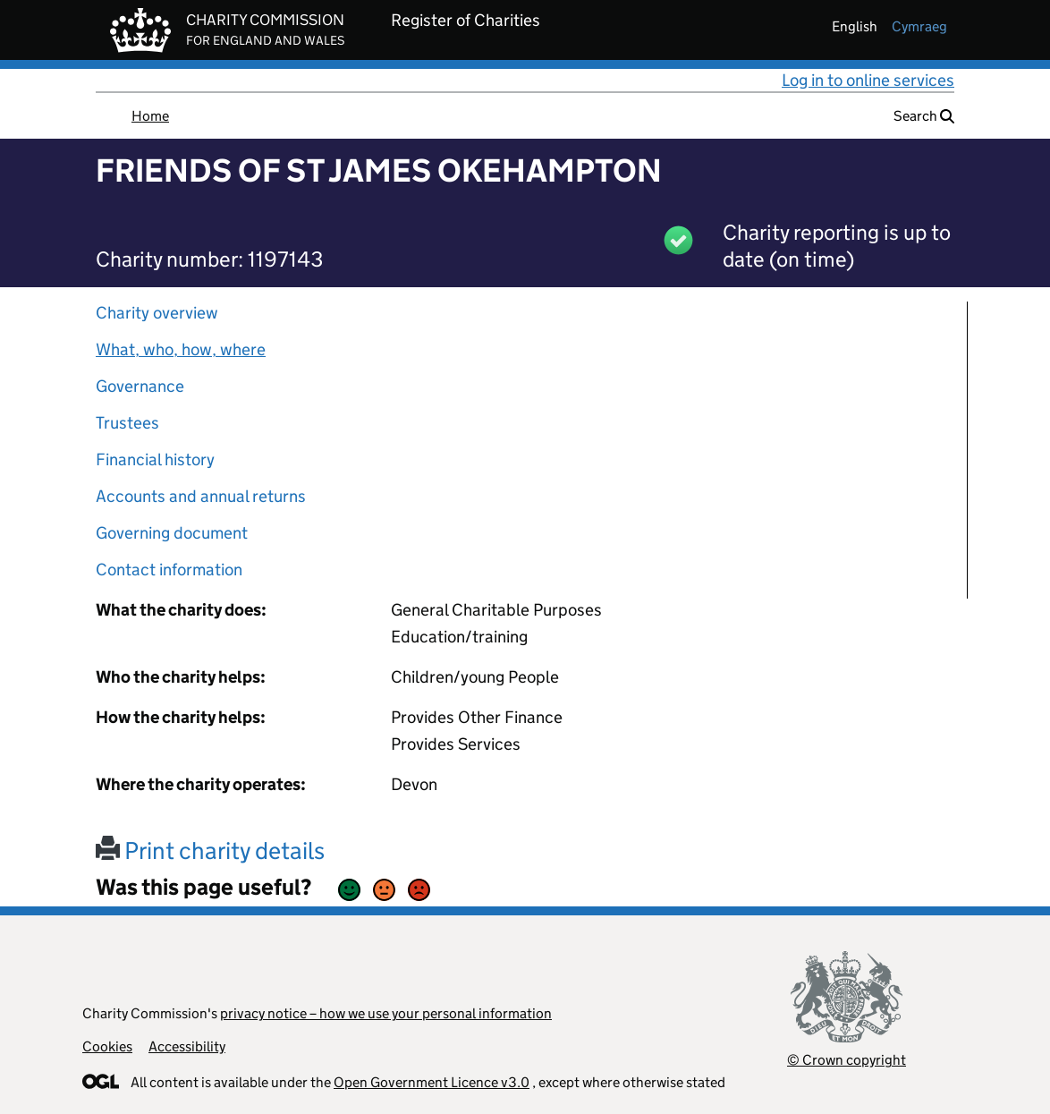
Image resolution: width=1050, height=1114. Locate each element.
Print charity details (210, 850)
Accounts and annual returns (201, 496)
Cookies (107, 1046)
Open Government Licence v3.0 (431, 1082)
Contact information (169, 569)
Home (150, 115)
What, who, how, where (181, 349)
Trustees (127, 422)
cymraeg (919, 26)
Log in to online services (868, 80)
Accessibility (186, 1046)
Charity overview (157, 312)
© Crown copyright (846, 1059)
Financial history (155, 459)
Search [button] (923, 115)
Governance (140, 386)
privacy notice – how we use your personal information (386, 1013)
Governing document (172, 533)
